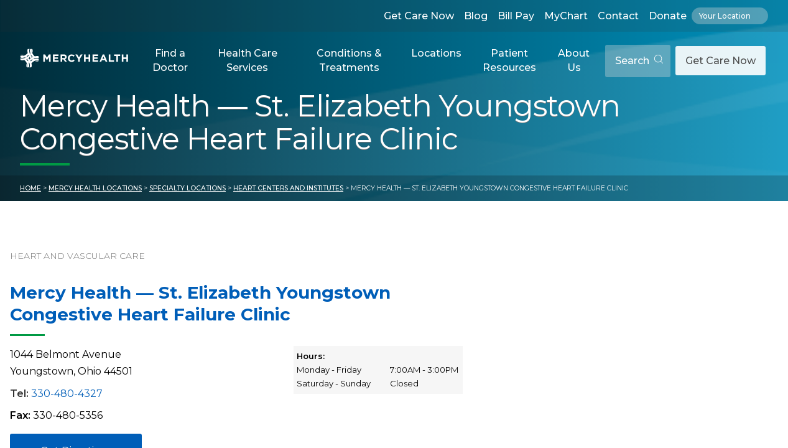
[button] (170, 61)
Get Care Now (419, 16)
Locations (436, 53)
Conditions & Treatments (349, 60)
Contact (618, 16)
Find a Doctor (170, 60)
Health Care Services (247, 60)
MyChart (566, 16)
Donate (668, 16)
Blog (476, 16)
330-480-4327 (67, 393)
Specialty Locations (187, 188)
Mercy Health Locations (95, 188)
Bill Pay (516, 16)
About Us (574, 60)
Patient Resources (509, 60)
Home (30, 188)
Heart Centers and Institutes (288, 188)
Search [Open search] (639, 61)
